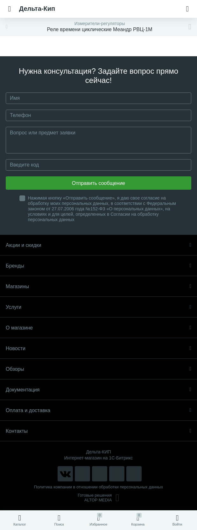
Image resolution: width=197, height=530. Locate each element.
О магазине (98, 327)
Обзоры (98, 369)
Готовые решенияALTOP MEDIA (98, 498)
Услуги (98, 307)
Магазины (98, 286)
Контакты (98, 431)
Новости (98, 348)
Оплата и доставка (98, 410)
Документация (98, 389)
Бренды (98, 265)
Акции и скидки (98, 245)
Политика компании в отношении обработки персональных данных (98, 487)
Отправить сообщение (98, 183)
